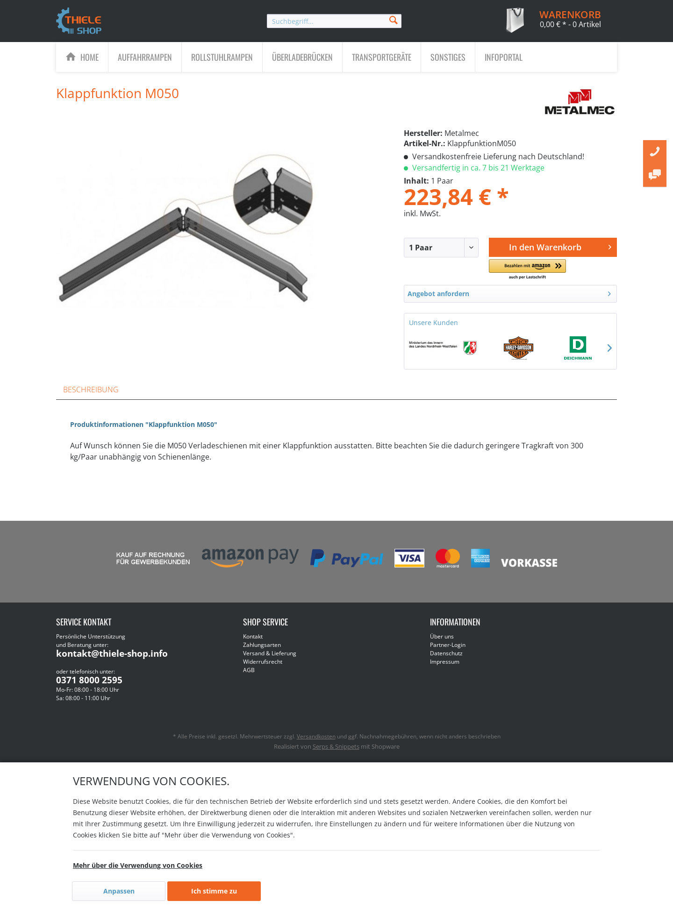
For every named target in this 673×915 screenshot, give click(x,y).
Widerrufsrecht (262, 662)
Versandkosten (316, 736)
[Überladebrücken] (302, 57)
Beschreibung (91, 389)
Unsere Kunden (433, 322)
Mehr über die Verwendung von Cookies (137, 865)
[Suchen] (393, 19)
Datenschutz (446, 653)
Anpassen (119, 891)
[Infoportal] (503, 57)
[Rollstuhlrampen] (222, 57)
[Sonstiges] (448, 57)
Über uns (442, 636)
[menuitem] (334, 21)
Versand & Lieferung (269, 653)
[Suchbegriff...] (334, 21)
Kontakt (253, 636)
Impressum (444, 662)
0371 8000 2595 (89, 680)
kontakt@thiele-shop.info (112, 653)
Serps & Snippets (336, 746)
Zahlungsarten (262, 645)
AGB (249, 670)
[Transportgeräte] (382, 57)
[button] (527, 269)
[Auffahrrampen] (144, 57)
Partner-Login (447, 645)
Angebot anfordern (509, 292)
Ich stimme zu (214, 891)
